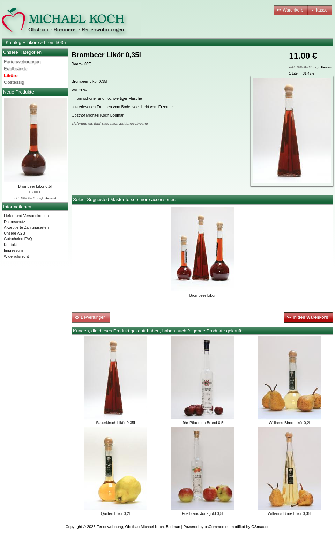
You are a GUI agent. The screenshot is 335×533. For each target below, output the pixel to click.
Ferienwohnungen (22, 61)
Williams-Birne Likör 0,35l (289, 513)
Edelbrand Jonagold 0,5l (202, 513)
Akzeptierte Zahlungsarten (26, 227)
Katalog (13, 42)
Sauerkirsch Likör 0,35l (115, 423)
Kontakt (10, 245)
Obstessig (14, 82)
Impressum (13, 250)
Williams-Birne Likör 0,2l (289, 423)
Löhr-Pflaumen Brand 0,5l (202, 423)
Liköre (33, 42)
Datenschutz (14, 222)
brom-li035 (55, 42)
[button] (291, 10)
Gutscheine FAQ (18, 239)
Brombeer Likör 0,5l (35, 186)
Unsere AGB (14, 233)
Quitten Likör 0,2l (115, 513)
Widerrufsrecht (16, 256)
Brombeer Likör (202, 295)
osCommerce (216, 527)
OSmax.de (260, 527)
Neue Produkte (18, 92)
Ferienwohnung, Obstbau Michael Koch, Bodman (138, 527)
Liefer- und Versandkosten (26, 216)
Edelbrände (15, 68)
